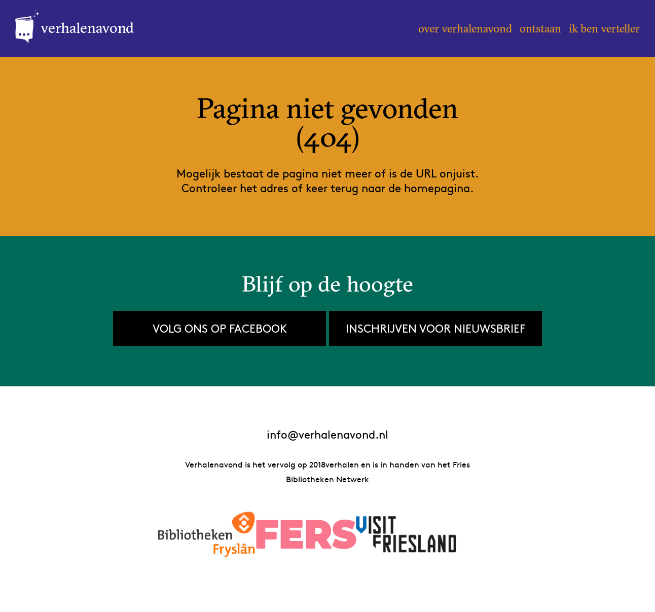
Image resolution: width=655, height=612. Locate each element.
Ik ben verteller (604, 28)
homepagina (437, 187)
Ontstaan (540, 28)
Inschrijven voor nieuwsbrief (435, 328)
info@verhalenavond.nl (327, 434)
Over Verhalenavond (465, 28)
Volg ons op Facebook (220, 328)
